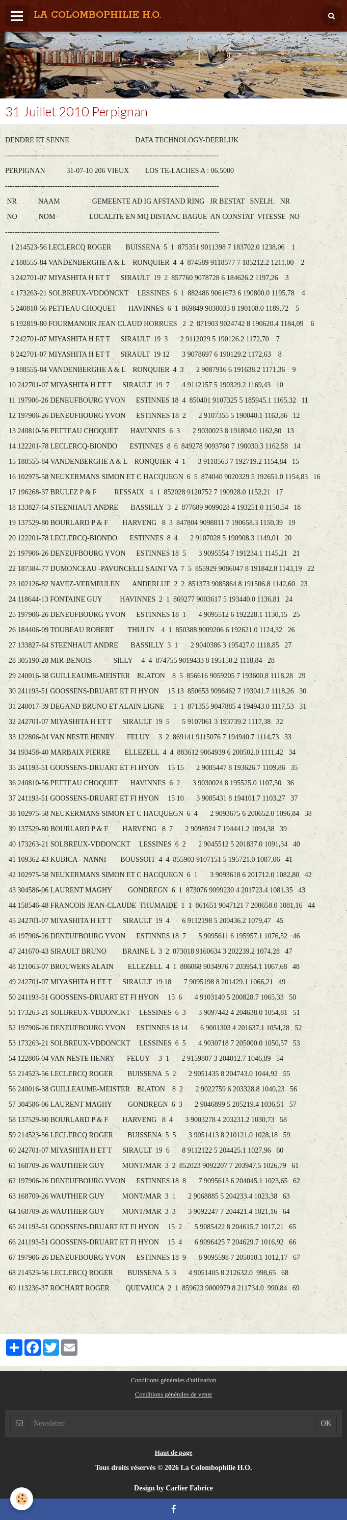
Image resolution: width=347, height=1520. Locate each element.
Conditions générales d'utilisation (173, 1380)
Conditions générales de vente (173, 1394)
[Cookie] (21, 1498)
